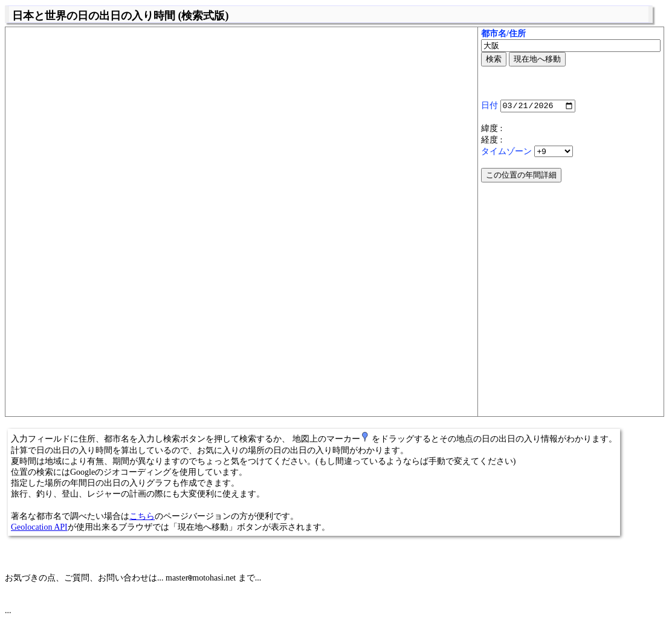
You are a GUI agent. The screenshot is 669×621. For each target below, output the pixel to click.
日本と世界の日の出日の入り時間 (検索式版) (120, 16)
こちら (142, 516)
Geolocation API (39, 527)
